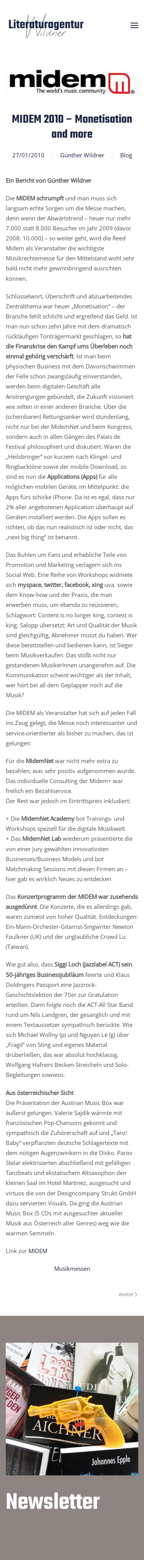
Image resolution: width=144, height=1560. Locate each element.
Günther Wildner (82, 155)
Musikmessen (72, 1268)
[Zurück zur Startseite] (46, 25)
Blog (126, 155)
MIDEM (37, 1251)
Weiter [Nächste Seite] (128, 1294)
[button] (134, 25)
